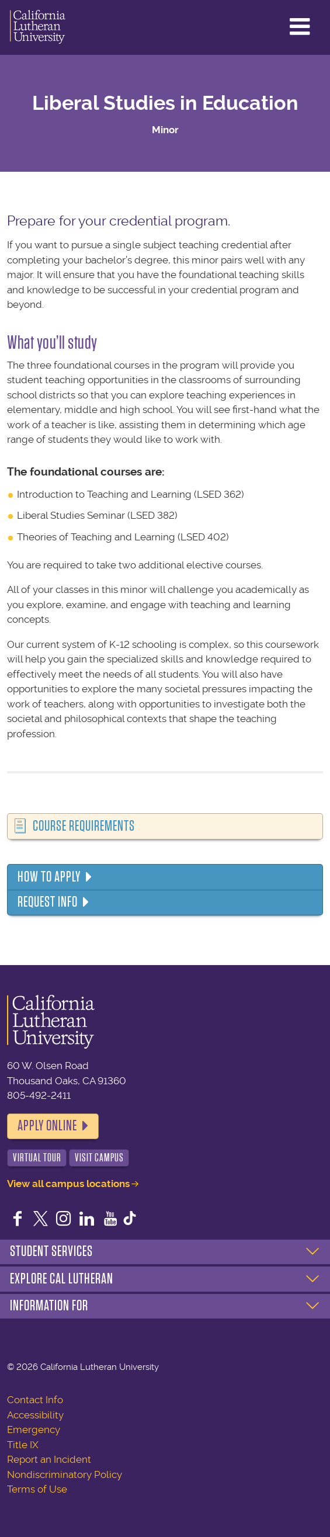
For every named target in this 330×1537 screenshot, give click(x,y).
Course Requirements (84, 826)
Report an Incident (49, 1459)
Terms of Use (37, 1489)
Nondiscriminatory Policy (64, 1474)
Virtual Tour (37, 1157)
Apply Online (47, 1126)
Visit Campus (99, 1157)
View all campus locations (68, 1183)
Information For (49, 1305)
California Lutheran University (37, 27)
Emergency (33, 1429)
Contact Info (35, 1400)
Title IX (23, 1445)
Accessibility (35, 1415)
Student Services (51, 1251)
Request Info (48, 902)
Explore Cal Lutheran (61, 1279)
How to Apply (49, 877)
